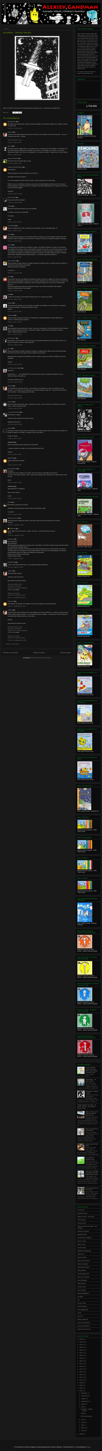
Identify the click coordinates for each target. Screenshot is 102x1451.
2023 (81, 1347)
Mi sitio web (81, 1210)
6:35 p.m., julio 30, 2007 (15, 257)
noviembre (84, 1396)
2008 (81, 1388)
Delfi (9, 276)
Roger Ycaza (81, 1244)
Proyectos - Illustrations (14, 586)
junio (82, 1419)
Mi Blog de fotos (82, 1213)
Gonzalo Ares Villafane (84, 1238)
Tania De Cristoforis (83, 1277)
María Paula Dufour (83, 1267)
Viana (9, 234)
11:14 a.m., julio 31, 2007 (15, 398)
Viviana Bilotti (81, 1270)
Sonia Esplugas (82, 1280)
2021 (81, 1353)
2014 (81, 1372)
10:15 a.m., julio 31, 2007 (15, 345)
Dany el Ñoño (12, 261)
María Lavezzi (81, 1241)
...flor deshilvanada (13, 412)
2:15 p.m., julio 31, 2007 (15, 454)
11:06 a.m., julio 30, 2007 (15, 194)
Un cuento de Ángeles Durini (90, 1158)
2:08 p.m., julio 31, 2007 (15, 438)
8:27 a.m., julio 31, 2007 (15, 334)
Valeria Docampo (82, 1264)
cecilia (79, 1313)
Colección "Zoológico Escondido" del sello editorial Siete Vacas (92, 1172)
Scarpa (10, 303)
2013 (81, 1374)
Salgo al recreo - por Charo (85, 1216)
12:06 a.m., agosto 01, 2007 (16, 535)
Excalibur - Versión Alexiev (17, 32)
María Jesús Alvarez (83, 1260)
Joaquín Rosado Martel (15, 167)
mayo (83, 1422)
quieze (10, 428)
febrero (83, 1428)
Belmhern (11, 539)
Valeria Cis (80, 1254)
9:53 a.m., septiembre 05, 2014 (17, 597)
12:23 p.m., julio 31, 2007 (15, 424)
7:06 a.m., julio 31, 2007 (15, 322)
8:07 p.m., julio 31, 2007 (15, 514)
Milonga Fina (12, 121)
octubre (83, 1398)
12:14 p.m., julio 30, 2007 (15, 202)
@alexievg (11, 589)
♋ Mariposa (11, 528)
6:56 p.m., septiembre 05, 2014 (17, 606)
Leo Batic (80, 1296)
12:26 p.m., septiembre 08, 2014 (17, 640)
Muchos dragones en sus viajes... (92, 1188)
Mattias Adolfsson (82, 1319)
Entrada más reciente (10, 652)
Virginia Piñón (81, 1283)
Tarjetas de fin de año (84, 1329)
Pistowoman (11, 338)
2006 (81, 1434)
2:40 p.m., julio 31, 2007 (15, 482)
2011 (81, 1380)
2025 (81, 1342)
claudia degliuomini (83, 1274)
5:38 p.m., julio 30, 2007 (15, 241)
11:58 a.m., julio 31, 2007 (15, 408)
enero (83, 1430)
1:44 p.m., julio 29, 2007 (15, 142)
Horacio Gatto (81, 1303)
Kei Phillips (11, 225)
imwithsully (11, 562)
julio (82, 1407)
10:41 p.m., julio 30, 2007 (15, 273)
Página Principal (39, 652)
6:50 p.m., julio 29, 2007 (15, 154)
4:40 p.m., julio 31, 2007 (15, 498)
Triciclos (83, 1413)
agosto (83, 1404)
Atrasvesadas (81, 1220)
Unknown (11, 315)
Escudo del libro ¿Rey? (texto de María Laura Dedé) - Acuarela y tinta (92, 1070)
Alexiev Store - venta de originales (17, 588)
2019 (81, 1358)
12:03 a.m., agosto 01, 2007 (16, 525)
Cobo (9, 502)
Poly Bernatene (82, 1306)
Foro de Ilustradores (83, 1326)
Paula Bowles (12, 468)
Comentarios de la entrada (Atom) (41, 658)
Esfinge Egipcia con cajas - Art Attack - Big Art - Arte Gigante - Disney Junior (86, 1106)
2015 (81, 1369)
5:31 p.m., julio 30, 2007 (15, 230)
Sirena (10, 146)
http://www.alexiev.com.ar (15, 140)
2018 (81, 1361)
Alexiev (10, 132)
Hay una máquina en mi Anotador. (92, 1129)
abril (82, 1425)
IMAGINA (10, 458)
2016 (81, 1366)
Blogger (88, 1447)
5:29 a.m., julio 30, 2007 (15, 163)
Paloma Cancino (13, 518)
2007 (81, 1391)
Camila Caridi (81, 1287)
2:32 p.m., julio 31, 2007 (15, 465)
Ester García (11, 197)
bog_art (10, 401)
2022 (81, 1350)
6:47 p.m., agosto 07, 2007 (15, 567)
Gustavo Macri (81, 1223)
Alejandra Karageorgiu (84, 1251)
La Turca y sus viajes (14, 368)
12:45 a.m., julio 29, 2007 (15, 128)
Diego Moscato (82, 1257)
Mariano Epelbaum (83, 1293)
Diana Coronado (13, 158)
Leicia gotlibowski (82, 1309)
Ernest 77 (80, 1316)
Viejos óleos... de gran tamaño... (91, 1080)
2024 (81, 1344)
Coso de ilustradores (83, 1322)
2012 (81, 1377)
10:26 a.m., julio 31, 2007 (15, 364)
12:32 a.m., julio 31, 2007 (15, 290)
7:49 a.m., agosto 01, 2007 (15, 558)
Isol (78, 1300)
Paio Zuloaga (81, 1290)
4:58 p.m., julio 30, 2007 (15, 222)
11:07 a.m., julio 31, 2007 (15, 382)
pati (9, 294)
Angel (9, 206)
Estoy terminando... (87, 1416)
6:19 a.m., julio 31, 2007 (15, 311)
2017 (81, 1363)
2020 (81, 1355)
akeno (9, 245)
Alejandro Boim (82, 1234)
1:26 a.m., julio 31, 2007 (15, 299)
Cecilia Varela (81, 1247)
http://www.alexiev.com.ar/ (15, 584)
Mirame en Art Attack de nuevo (16, 595)
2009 (81, 1385)
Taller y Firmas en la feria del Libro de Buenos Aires (92, 1113)
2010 (81, 1382)
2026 (81, 1339)
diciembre (84, 1393)
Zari (9, 326)
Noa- (9, 348)
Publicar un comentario (12, 644)
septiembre (84, 1401)
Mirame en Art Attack (14, 593)
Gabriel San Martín (83, 1231)
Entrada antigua (65, 652)
